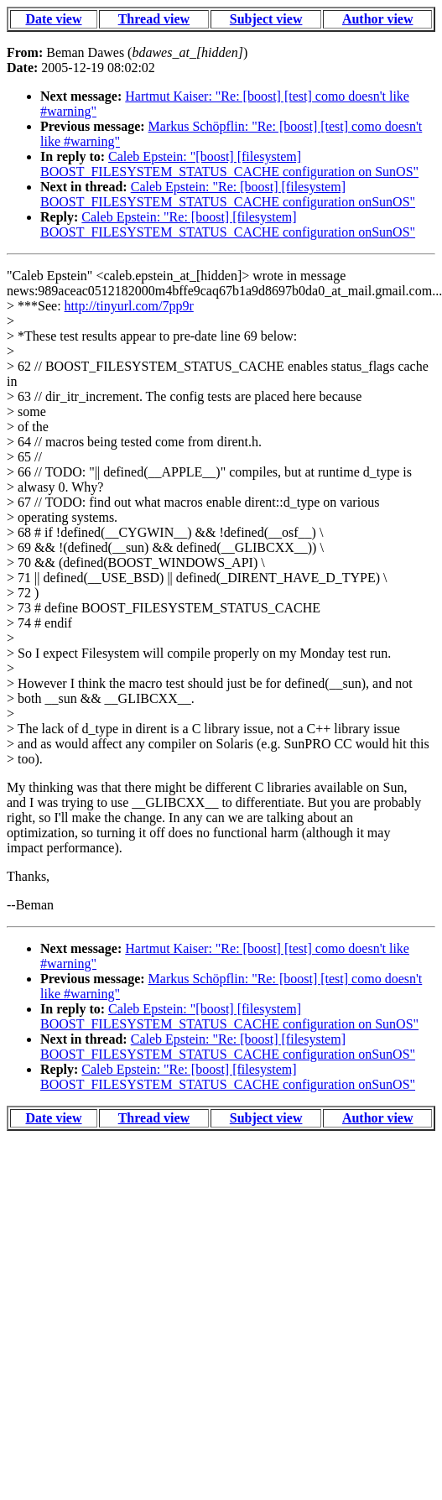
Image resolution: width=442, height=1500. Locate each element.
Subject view (266, 19)
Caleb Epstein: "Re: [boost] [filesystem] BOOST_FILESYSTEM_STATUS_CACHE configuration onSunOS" (227, 194)
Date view (53, 19)
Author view (377, 19)
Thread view (154, 19)
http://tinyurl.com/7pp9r (129, 306)
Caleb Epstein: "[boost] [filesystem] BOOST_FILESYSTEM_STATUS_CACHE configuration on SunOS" (229, 164)
